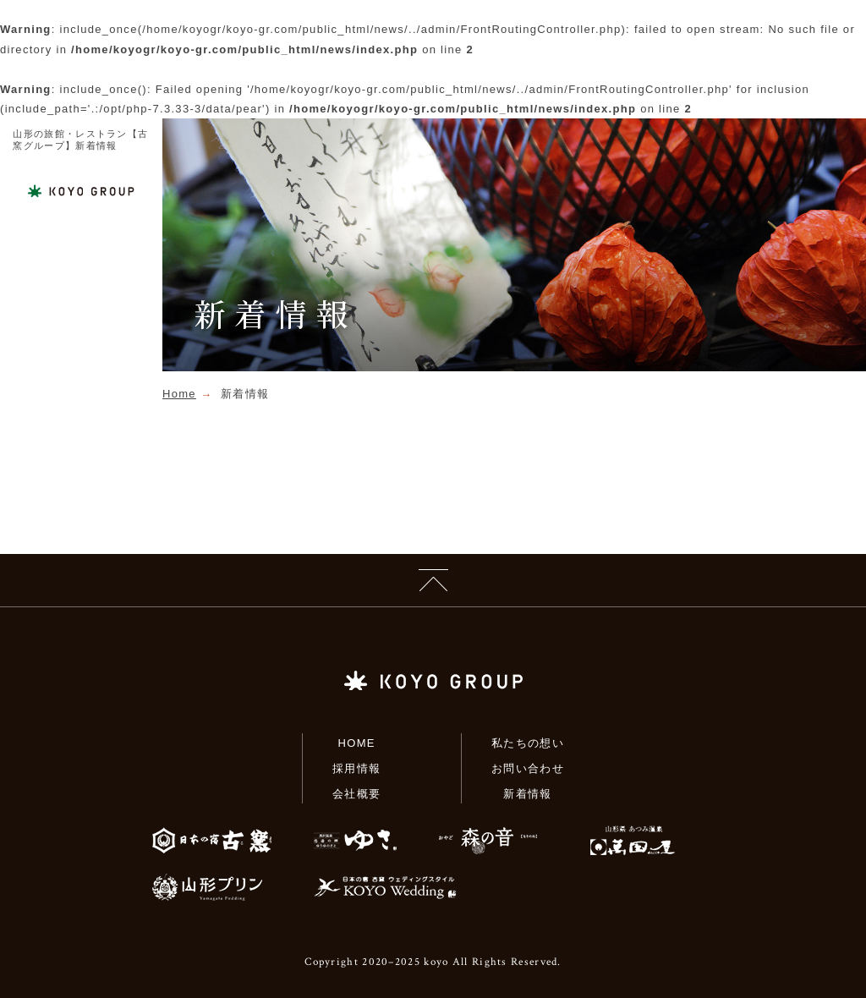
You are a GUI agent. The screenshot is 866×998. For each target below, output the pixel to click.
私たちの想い (527, 743)
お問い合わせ (527, 768)
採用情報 (356, 768)
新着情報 (527, 793)
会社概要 (356, 793)
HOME (356, 743)
